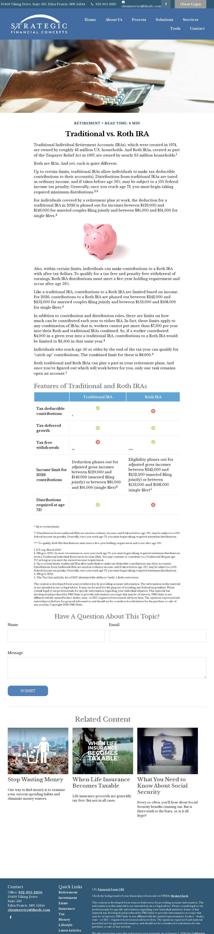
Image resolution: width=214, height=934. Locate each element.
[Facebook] (166, 4)
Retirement (68, 892)
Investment (68, 898)
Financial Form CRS (111, 889)
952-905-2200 (30, 892)
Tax (62, 914)
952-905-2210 (103, 4)
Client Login (190, 4)
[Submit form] (28, 691)
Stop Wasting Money (35, 779)
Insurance (67, 909)
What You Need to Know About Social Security (162, 785)
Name (13, 625)
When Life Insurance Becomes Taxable (101, 782)
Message (15, 653)
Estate (63, 903)
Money (64, 919)
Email (114, 625)
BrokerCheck (179, 895)
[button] (90, 19)
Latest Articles (70, 930)
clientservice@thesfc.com (29, 910)
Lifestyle (66, 925)
